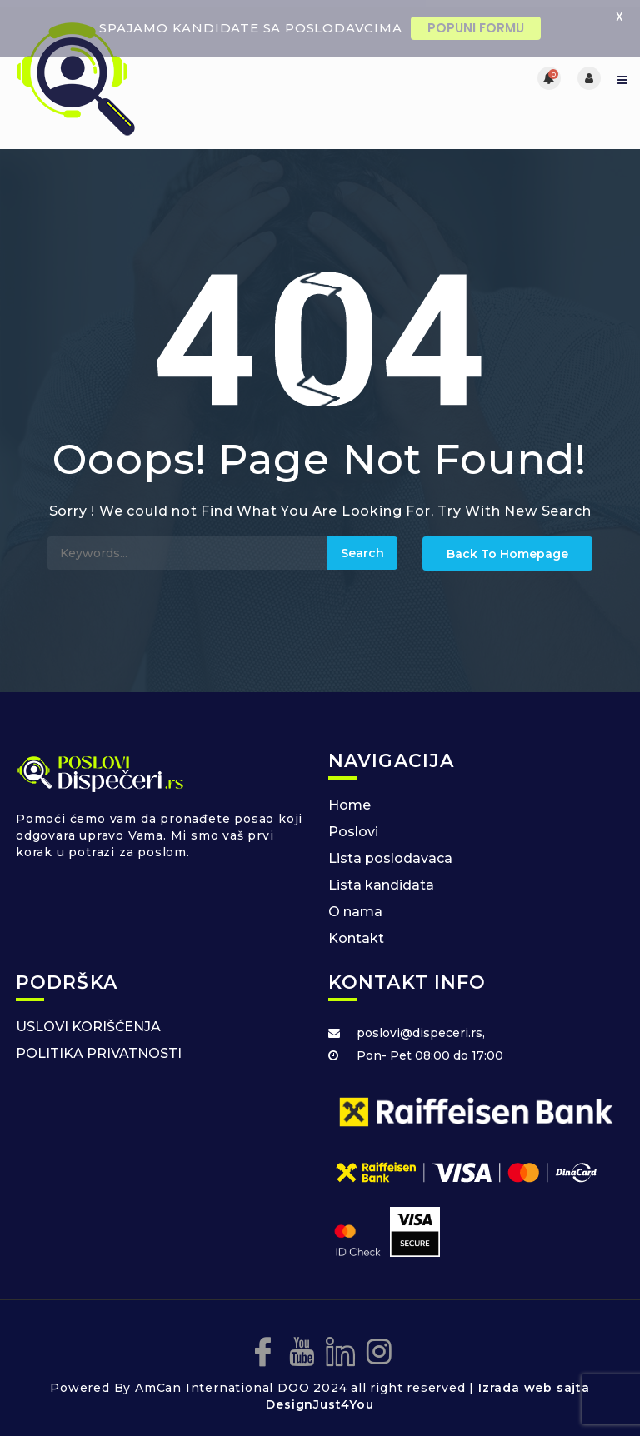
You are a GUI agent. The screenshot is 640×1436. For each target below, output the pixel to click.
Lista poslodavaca (390, 852)
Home (349, 798)
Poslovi (353, 825)
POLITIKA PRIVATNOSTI (99, 1047)
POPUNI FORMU (476, 28)
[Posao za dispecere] (166, 71)
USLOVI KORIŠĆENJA (88, 1020)
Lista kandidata (381, 878)
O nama (355, 905)
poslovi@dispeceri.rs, (421, 1026)
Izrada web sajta (534, 1381)
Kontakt (356, 932)
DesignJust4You (319, 1397)
